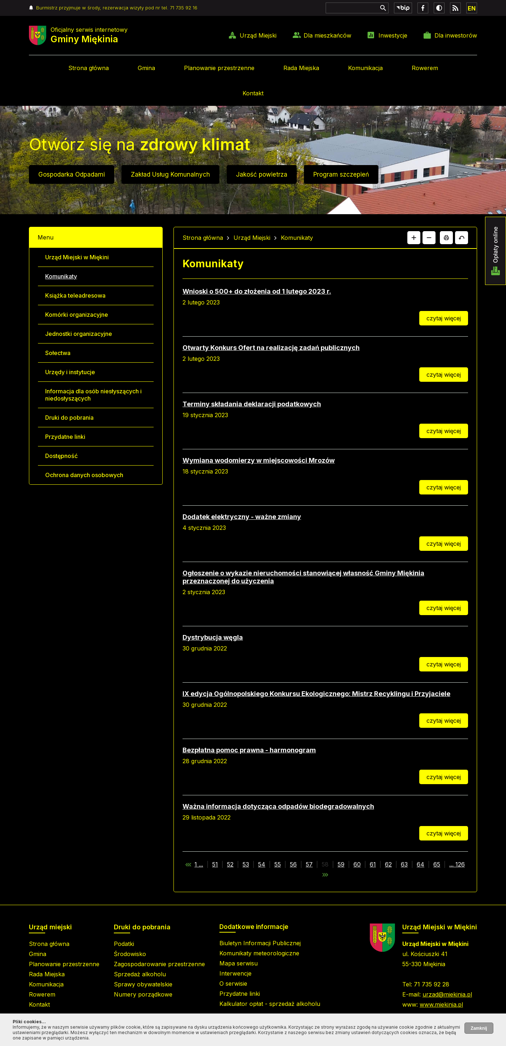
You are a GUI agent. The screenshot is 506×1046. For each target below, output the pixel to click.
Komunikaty (61, 276)
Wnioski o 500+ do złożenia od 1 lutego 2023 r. (257, 291)
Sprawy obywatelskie (143, 984)
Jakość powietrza (261, 174)
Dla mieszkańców (327, 35)
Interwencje (235, 973)
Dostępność (61, 455)
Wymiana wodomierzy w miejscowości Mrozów (259, 460)
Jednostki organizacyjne (78, 333)
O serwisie (233, 983)
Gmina (146, 68)
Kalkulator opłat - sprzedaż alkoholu (269, 1003)
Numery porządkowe (143, 994)
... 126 (457, 864)
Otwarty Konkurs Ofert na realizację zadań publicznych (271, 347)
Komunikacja (365, 68)
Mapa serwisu (238, 963)
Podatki (124, 943)
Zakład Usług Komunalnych (170, 174)
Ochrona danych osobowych (84, 475)
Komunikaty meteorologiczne (259, 953)
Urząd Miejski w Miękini (77, 257)
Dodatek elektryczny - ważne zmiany (242, 516)
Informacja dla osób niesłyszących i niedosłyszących (93, 395)
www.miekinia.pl (441, 1004)
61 (373, 864)
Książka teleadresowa (75, 295)
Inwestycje (392, 35)
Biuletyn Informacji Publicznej (260, 943)
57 (309, 864)
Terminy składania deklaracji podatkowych (252, 404)
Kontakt (253, 93)
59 (341, 864)
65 (436, 864)
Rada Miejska (301, 68)
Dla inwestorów (455, 35)
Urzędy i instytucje (70, 372)
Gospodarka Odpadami (71, 174)
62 (388, 864)
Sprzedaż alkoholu (140, 974)
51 (215, 864)
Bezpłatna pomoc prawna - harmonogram (249, 750)
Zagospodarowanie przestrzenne (159, 964)
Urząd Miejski (258, 35)
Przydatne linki (65, 436)
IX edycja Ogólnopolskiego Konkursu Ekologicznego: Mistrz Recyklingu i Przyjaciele (316, 693)
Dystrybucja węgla (213, 637)
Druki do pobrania (69, 417)
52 (230, 864)
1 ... (198, 864)
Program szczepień (341, 174)
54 (261, 864)
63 (404, 864)
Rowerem (425, 68)
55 (277, 864)
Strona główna (88, 68)
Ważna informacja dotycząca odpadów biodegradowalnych (278, 806)
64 (420, 864)
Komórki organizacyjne (76, 314)
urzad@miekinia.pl (447, 994)
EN (472, 8)
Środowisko (130, 954)
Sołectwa (57, 352)
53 (246, 864)
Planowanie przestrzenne (219, 68)
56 (293, 864)
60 (357, 864)
